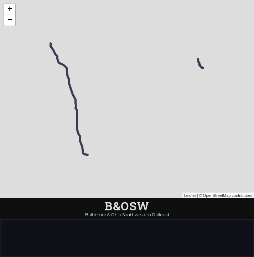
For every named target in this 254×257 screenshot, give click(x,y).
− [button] (9, 20)
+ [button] (9, 9)
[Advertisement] (127, 238)
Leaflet (190, 195)
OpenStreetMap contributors (227, 195)
